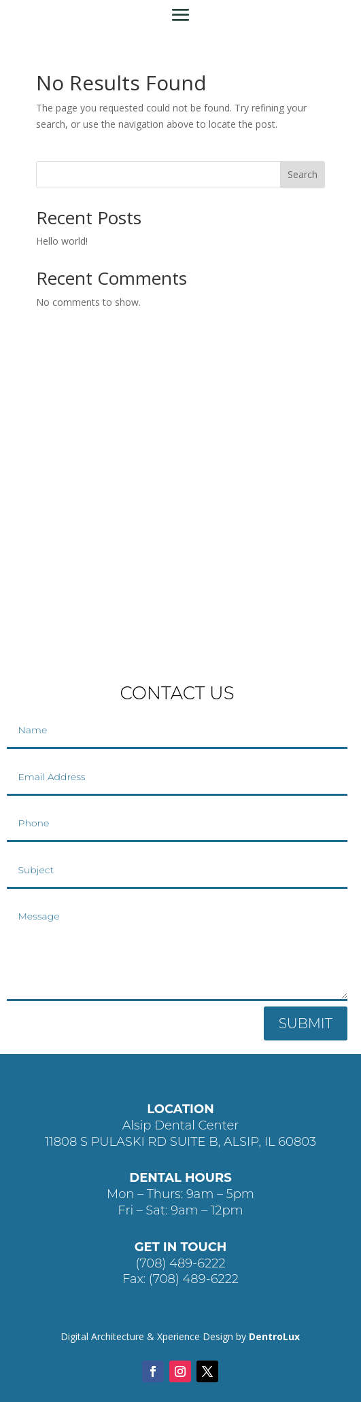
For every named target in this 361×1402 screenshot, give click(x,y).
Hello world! (62, 240)
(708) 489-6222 (180, 1263)
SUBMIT (305, 1023)
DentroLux (274, 1336)
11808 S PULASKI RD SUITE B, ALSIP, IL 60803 (180, 1141)
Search (302, 174)
